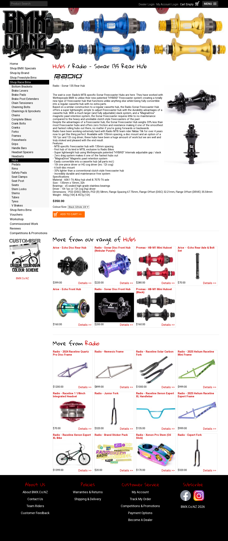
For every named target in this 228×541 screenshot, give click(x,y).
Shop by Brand (19, 73)
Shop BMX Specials (23, 68)
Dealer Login (146, 4)
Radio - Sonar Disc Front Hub (113, 289)
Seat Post (18, 181)
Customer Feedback (35, 513)
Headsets (18, 156)
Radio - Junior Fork (106, 393)
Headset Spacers (22, 152)
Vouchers (16, 214)
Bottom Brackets (22, 86)
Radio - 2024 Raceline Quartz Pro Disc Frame (71, 353)
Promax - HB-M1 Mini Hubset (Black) (154, 291)
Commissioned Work (24, 224)
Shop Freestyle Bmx (23, 77)
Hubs (59, 66)
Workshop (17, 219)
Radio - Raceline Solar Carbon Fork (154, 353)
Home (14, 63)
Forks (15, 131)
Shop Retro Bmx (21, 210)
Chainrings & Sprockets (26, 111)
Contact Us (35, 499)
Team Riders (35, 506)
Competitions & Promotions (28, 233)
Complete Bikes (22, 119)
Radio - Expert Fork (190, 435)
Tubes (15, 197)
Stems (16, 193)
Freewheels (19, 140)
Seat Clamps (19, 176)
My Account (140, 492)
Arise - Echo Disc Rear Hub (69, 247)
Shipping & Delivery (87, 499)
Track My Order (140, 499)
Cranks (16, 127)
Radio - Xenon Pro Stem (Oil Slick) (153, 436)
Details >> (85, 283)
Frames (16, 135)
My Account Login (167, 4)
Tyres (15, 201)
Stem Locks (19, 189)
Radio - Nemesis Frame (109, 351)
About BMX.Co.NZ (35, 492)
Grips (15, 144)
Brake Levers (20, 90)
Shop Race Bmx (20, 82)
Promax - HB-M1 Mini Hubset (154, 247)
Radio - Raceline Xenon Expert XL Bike (72, 436)
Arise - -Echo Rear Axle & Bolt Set (196, 249)
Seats (15, 185)
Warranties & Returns (88, 492)
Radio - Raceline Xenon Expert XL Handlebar (155, 395)
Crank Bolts (19, 123)
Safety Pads (19, 172)
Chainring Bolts (21, 107)
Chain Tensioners (22, 103)
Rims (15, 168)
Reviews (15, 228)
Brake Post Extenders (25, 99)
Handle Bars (19, 148)
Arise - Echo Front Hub (67, 289)
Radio (92, 343)
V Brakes (17, 205)
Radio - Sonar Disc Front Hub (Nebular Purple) (113, 249)
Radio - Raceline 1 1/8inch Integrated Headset (69, 395)
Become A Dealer (140, 520)
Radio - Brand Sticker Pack (111, 435)
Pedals (16, 164)
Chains (16, 115)
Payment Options (140, 513)
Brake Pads (19, 94)
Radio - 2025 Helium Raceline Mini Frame (196, 353)
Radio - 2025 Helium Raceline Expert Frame (196, 395)
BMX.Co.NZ (22, 278)
